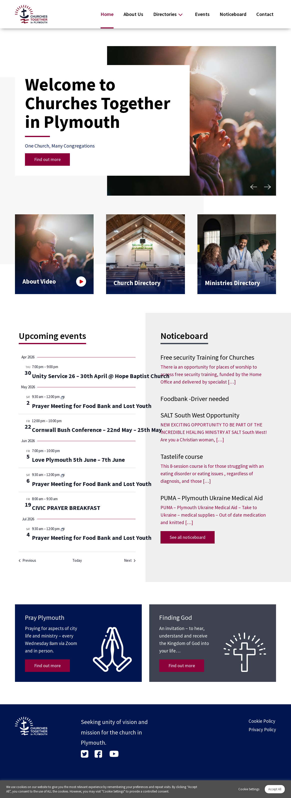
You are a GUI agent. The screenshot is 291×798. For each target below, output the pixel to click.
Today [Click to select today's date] (77, 560)
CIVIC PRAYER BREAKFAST (66, 508)
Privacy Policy (262, 729)
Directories (165, 14)
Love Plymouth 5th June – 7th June (78, 460)
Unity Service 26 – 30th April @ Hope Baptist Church (100, 376)
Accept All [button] (274, 789)
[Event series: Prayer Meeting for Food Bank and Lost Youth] (62, 397)
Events (202, 14)
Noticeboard (233, 14)
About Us (133, 14)
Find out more (47, 159)
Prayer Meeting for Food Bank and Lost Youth (91, 406)
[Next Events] (130, 560)
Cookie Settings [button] (248, 789)
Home (107, 14)
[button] (253, 187)
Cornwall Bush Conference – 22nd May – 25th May (97, 430)
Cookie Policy (262, 721)
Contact (265, 14)
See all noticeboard (187, 537)
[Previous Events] (27, 560)
